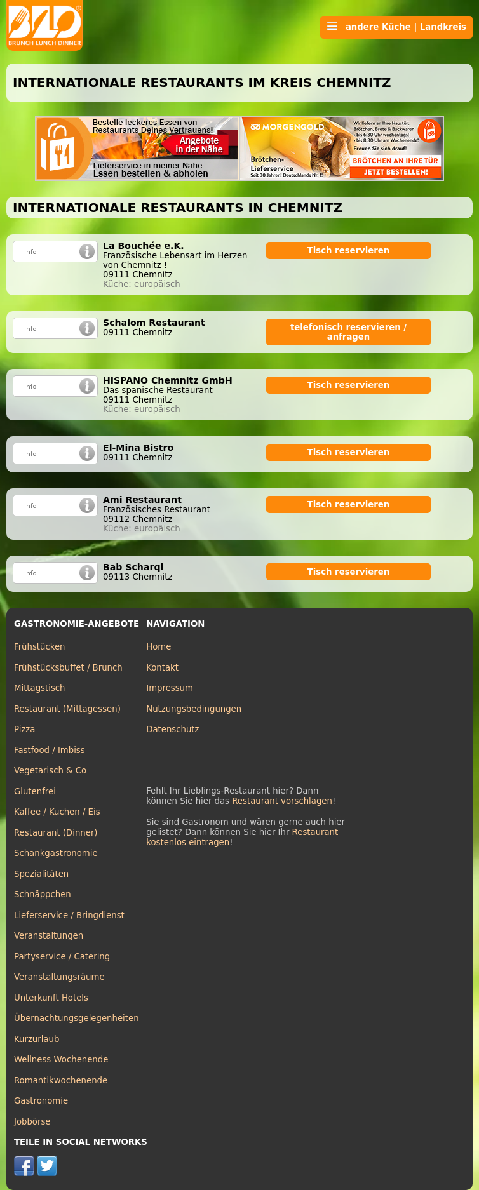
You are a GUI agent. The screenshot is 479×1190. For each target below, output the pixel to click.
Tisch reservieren (348, 250)
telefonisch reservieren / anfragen (348, 332)
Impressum (169, 688)
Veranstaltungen (48, 935)
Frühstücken (39, 647)
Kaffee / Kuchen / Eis (57, 812)
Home (158, 647)
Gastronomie (41, 1101)
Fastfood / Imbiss (49, 750)
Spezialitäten (41, 874)
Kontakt (162, 667)
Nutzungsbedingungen (193, 709)
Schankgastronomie (56, 853)
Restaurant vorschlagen (282, 801)
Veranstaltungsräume (59, 977)
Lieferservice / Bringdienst (69, 915)
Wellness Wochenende (61, 1059)
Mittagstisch (39, 688)
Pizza (24, 729)
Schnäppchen (42, 894)
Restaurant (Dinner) (56, 833)
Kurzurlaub (36, 1039)
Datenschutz (172, 729)
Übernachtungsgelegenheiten (76, 1018)
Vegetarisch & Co (50, 770)
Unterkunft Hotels (51, 998)
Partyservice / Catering (62, 956)
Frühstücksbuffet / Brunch (68, 667)
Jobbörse (32, 1121)
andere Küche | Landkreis (396, 27)
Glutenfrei (35, 791)
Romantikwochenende (60, 1080)
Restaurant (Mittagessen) (67, 709)
